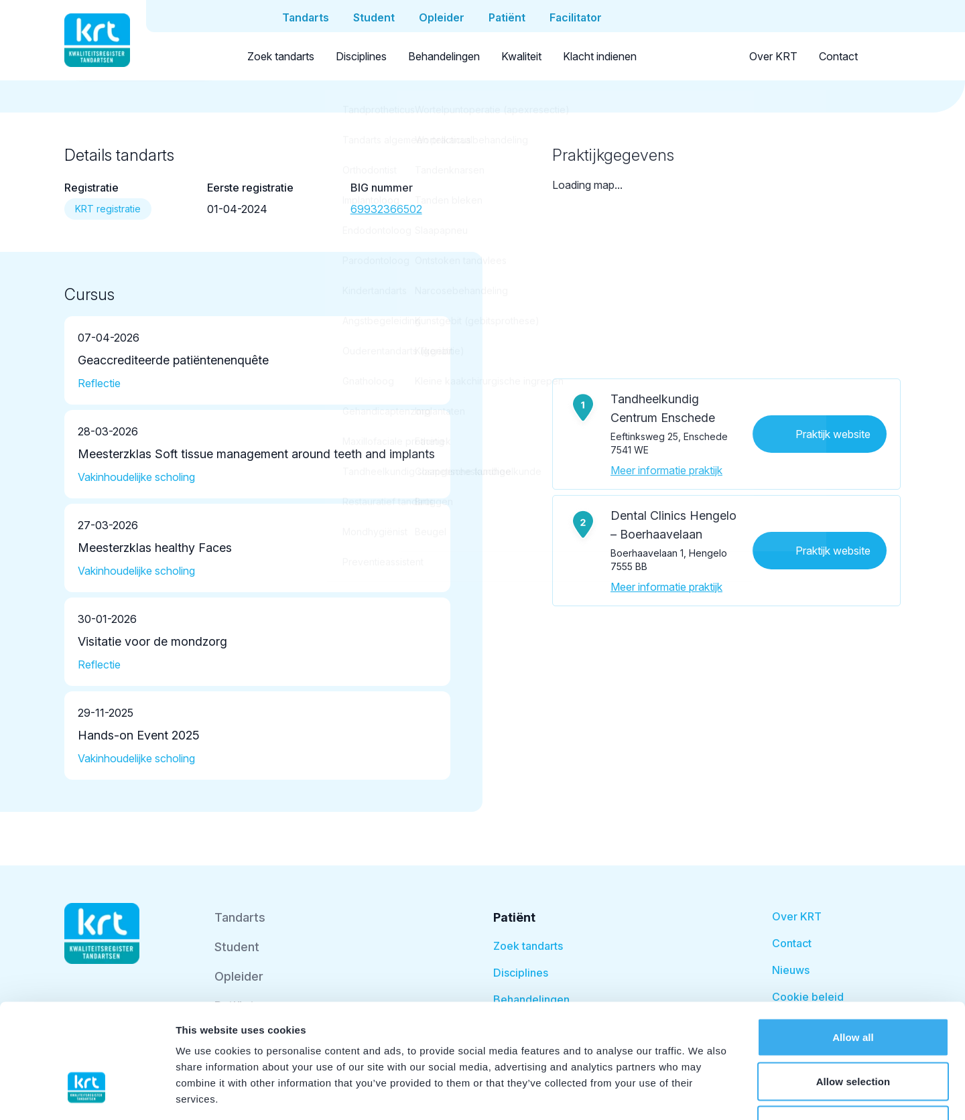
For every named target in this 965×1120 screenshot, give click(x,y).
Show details (703, 1093)
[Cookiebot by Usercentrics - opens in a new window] (86, 1094)
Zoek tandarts (280, 56)
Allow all (853, 944)
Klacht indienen (600, 56)
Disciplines (361, 56)
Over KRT (773, 56)
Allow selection (853, 988)
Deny (852, 1032)
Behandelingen (444, 56)
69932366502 (386, 209)
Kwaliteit (521, 56)
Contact (838, 56)
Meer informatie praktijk (666, 470)
